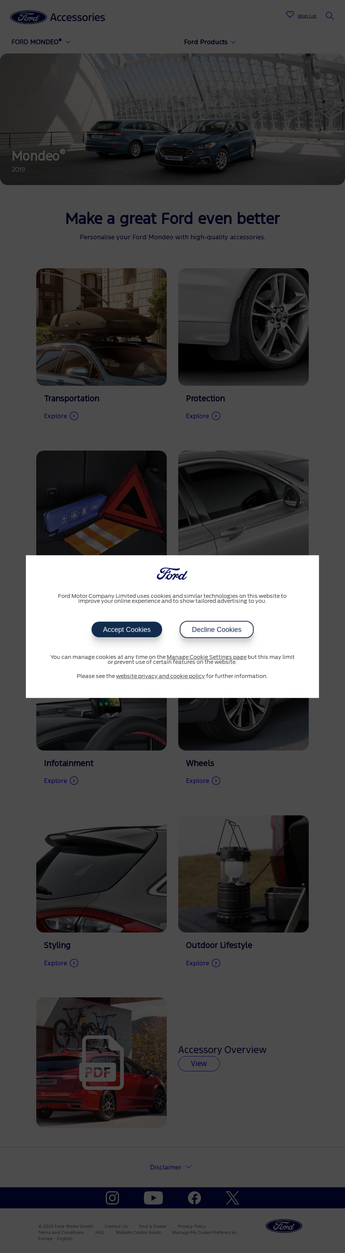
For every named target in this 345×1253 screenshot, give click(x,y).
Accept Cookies (126, 629)
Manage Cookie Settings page (207, 657)
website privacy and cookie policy (160, 676)
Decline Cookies (216, 629)
